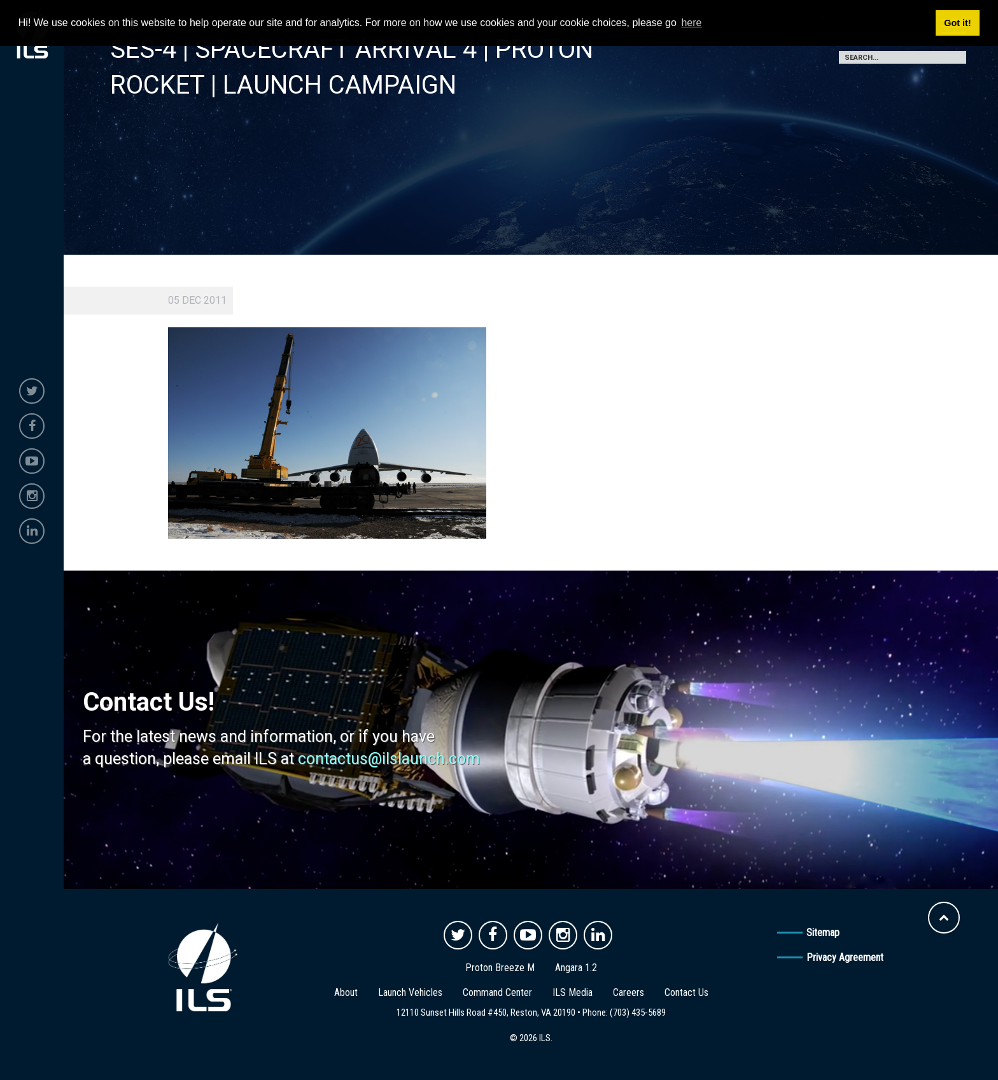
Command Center (497, 992)
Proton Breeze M (500, 968)
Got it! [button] (957, 23)
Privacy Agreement (844, 957)
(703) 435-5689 (638, 1012)
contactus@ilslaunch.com (389, 759)
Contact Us (686, 992)
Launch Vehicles (410, 992)
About (346, 992)
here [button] (691, 22)
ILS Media (572, 992)
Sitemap (823, 933)
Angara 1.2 (576, 968)
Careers (628, 992)
